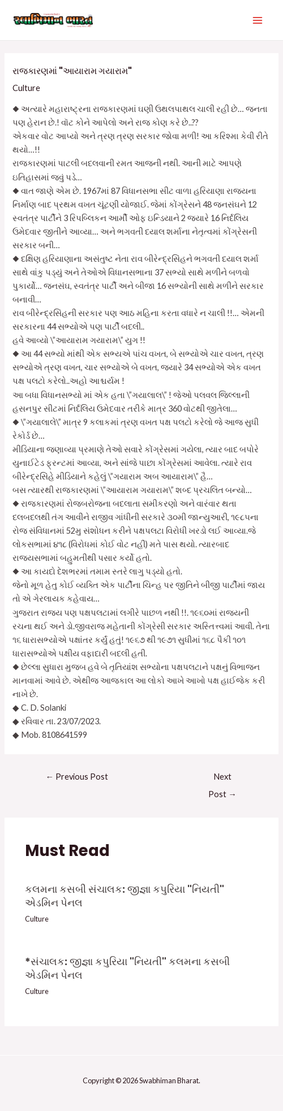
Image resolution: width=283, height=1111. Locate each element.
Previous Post (76, 776)
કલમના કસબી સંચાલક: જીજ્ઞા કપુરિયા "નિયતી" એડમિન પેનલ (124, 896)
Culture (26, 88)
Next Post (222, 779)
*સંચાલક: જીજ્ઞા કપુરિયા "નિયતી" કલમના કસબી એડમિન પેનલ (127, 968)
